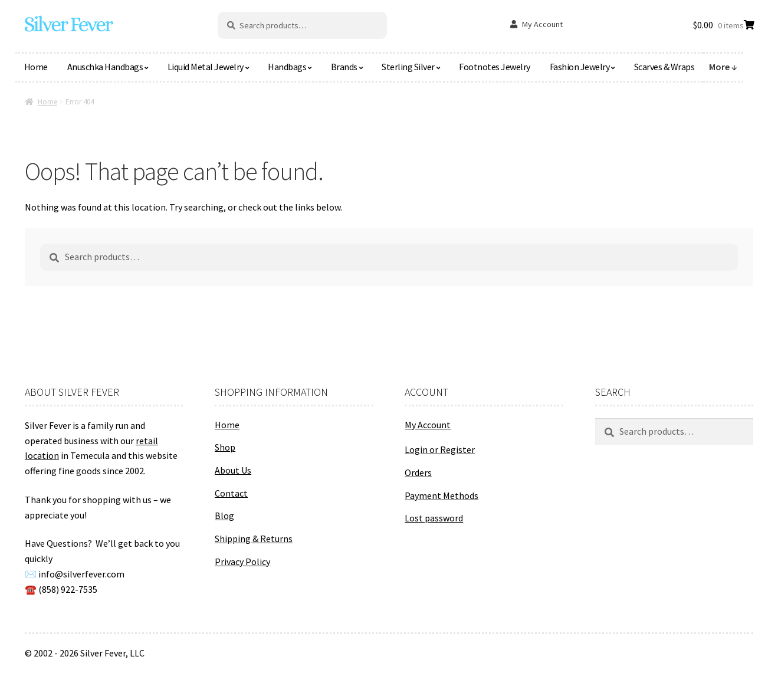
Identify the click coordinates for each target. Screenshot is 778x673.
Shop (225, 447)
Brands (344, 67)
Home (36, 67)
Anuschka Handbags (105, 67)
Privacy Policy (242, 561)
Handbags (287, 67)
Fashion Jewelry (580, 67)
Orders (418, 472)
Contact (231, 493)
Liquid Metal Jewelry (206, 67)
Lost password (434, 518)
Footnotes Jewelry (494, 67)
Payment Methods (441, 495)
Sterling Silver (408, 67)
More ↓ (723, 67)
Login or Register (440, 449)
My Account (542, 24)
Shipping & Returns (254, 538)
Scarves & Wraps (664, 67)
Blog (224, 515)
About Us (233, 470)
